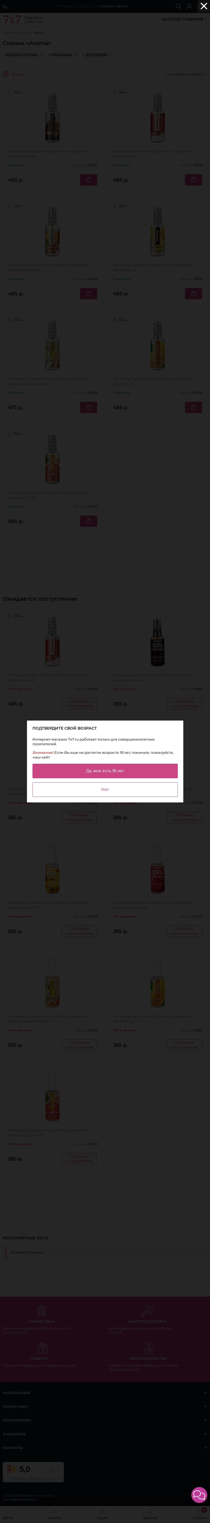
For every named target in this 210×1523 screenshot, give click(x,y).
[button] (199, 1495)
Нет (105, 789)
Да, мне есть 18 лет (105, 770)
